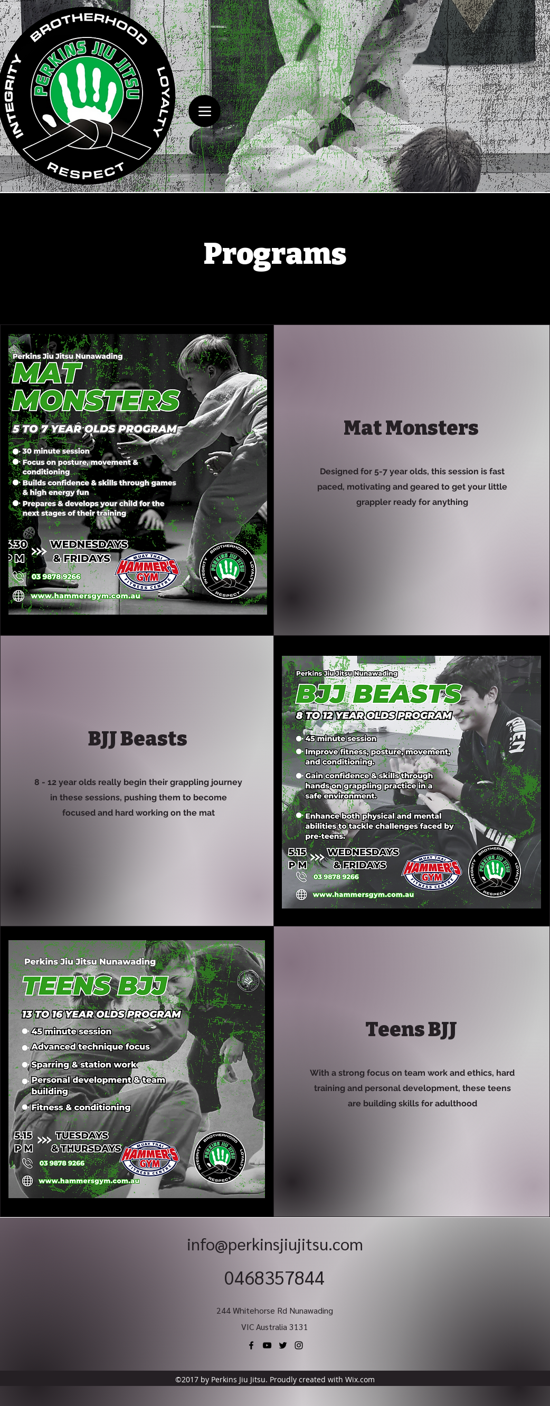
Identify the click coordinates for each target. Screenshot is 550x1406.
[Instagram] (298, 1345)
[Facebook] (251, 1345)
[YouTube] (267, 1345)
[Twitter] (283, 1345)
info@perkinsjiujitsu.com (275, 1243)
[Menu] (204, 111)
